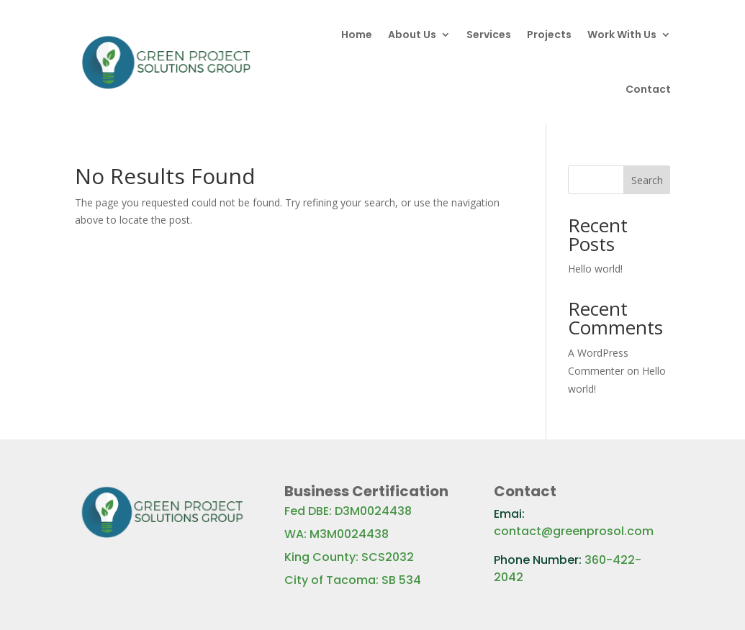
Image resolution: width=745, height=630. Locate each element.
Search (647, 180)
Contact (648, 89)
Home (356, 34)
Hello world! (595, 268)
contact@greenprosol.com (574, 531)
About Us (412, 34)
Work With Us (621, 34)
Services (488, 34)
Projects (549, 34)
